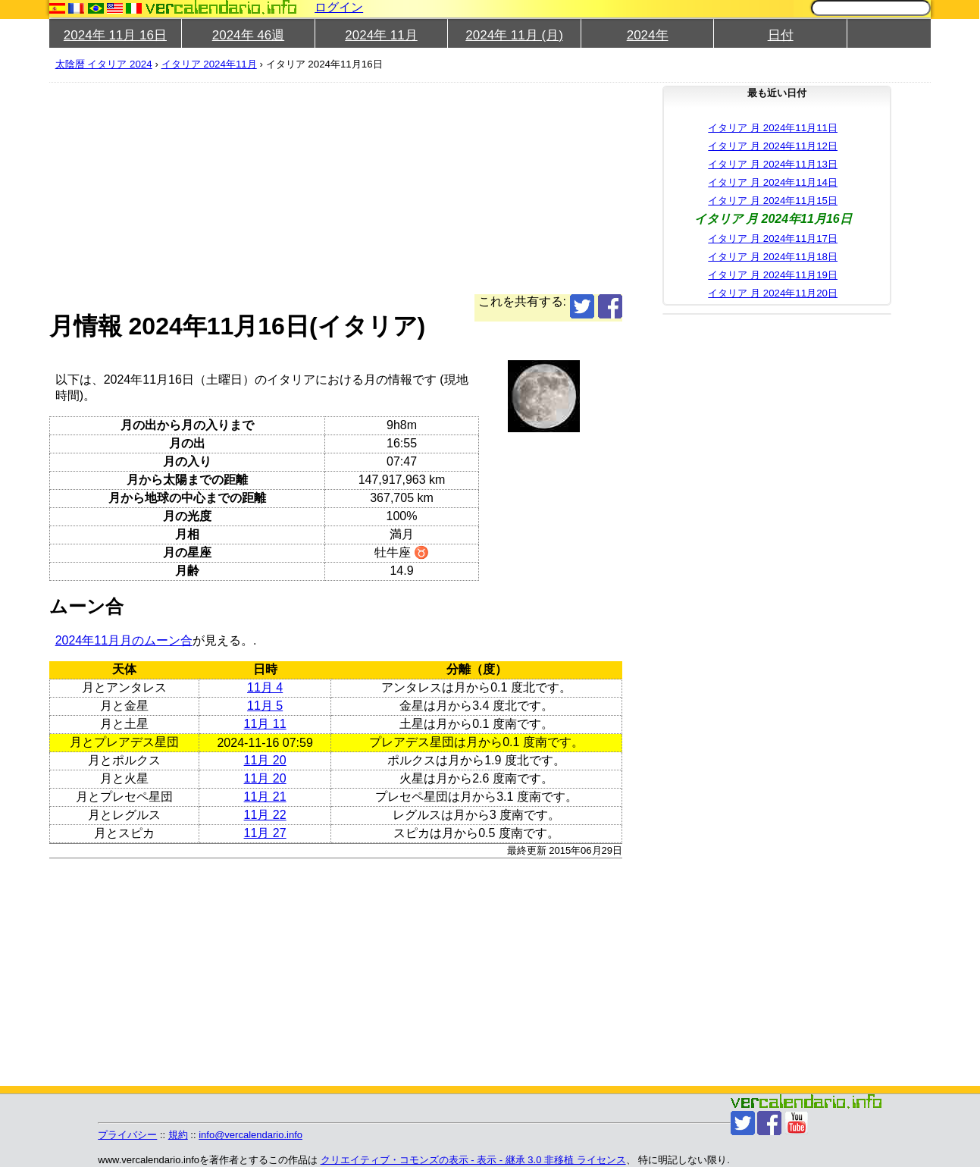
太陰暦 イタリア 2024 (103, 64)
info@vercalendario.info (250, 1134)
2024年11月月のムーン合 (124, 640)
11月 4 (265, 687)
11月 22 (265, 814)
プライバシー (127, 1134)
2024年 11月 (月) (514, 35)
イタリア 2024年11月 (209, 64)
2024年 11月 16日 (115, 35)
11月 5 (265, 705)
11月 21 (265, 796)
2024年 (647, 35)
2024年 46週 (248, 35)
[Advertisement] (504, 188)
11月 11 (265, 723)
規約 (178, 1134)
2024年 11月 (381, 35)
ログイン (339, 7)
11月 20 (265, 760)
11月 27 (265, 833)
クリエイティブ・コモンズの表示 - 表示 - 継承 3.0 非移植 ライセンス (473, 1159)
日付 (781, 35)
